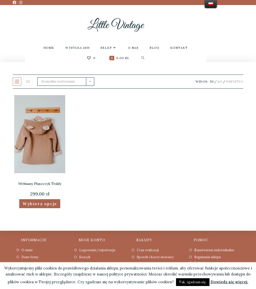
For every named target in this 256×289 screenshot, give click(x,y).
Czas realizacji (148, 250)
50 (212, 81)
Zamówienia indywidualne (214, 250)
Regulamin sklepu (207, 257)
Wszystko (234, 81)
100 (219, 81)
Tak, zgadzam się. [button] (192, 282)
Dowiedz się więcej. (229, 281)
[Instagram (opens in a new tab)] (21, 2)
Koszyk (84, 257)
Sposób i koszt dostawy (155, 257)
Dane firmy (30, 257)
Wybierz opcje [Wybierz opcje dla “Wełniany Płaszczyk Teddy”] (39, 203)
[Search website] (143, 58)
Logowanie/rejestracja (97, 250)
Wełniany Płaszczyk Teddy (39, 183)
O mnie (27, 250)
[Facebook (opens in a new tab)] (15, 2)
